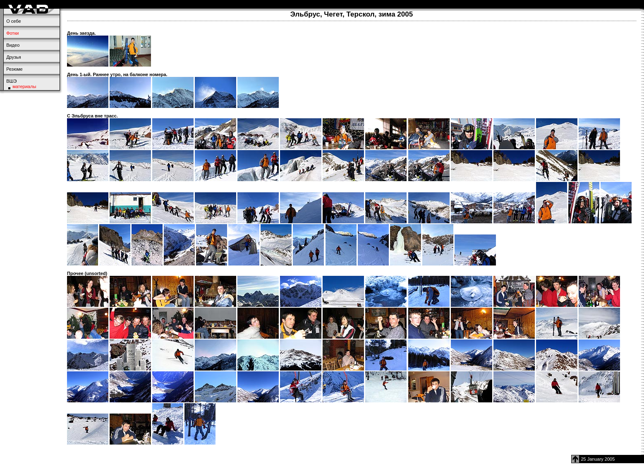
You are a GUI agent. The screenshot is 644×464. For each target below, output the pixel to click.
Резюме (14, 69)
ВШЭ (11, 81)
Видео (12, 45)
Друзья (13, 57)
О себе (13, 21)
